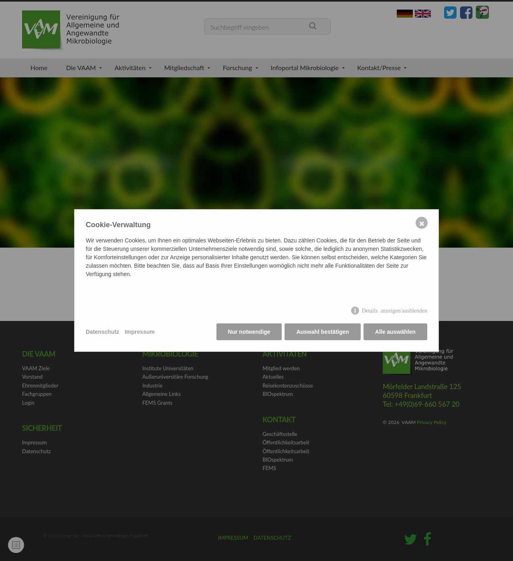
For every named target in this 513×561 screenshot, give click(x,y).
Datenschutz (102, 332)
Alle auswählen (395, 332)
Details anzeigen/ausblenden (394, 310)
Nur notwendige (249, 332)
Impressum (140, 332)
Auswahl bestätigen (322, 332)
